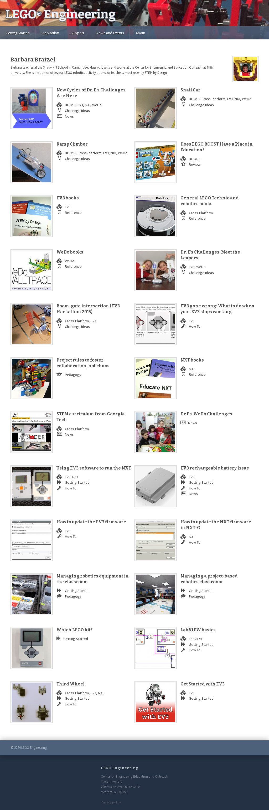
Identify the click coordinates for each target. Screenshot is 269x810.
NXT (87, 104)
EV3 (80, 104)
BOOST (70, 104)
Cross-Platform (213, 98)
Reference (73, 212)
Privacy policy (111, 802)
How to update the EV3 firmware (91, 521)
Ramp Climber (72, 144)
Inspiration (50, 33)
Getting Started (18, 33)
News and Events (110, 33)
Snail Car (190, 89)
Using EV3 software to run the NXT (93, 468)
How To (194, 326)
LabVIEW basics (198, 629)
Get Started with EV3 (202, 684)
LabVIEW (195, 638)
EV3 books (67, 197)
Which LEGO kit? (74, 629)
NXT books (192, 360)
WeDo (97, 104)
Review (194, 164)
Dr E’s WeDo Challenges (206, 413)
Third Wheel (70, 684)
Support (77, 33)
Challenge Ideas (77, 110)
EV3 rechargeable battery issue (214, 468)
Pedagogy (73, 374)
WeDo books (69, 252)
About (140, 33)
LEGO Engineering (60, 14)
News (69, 116)
